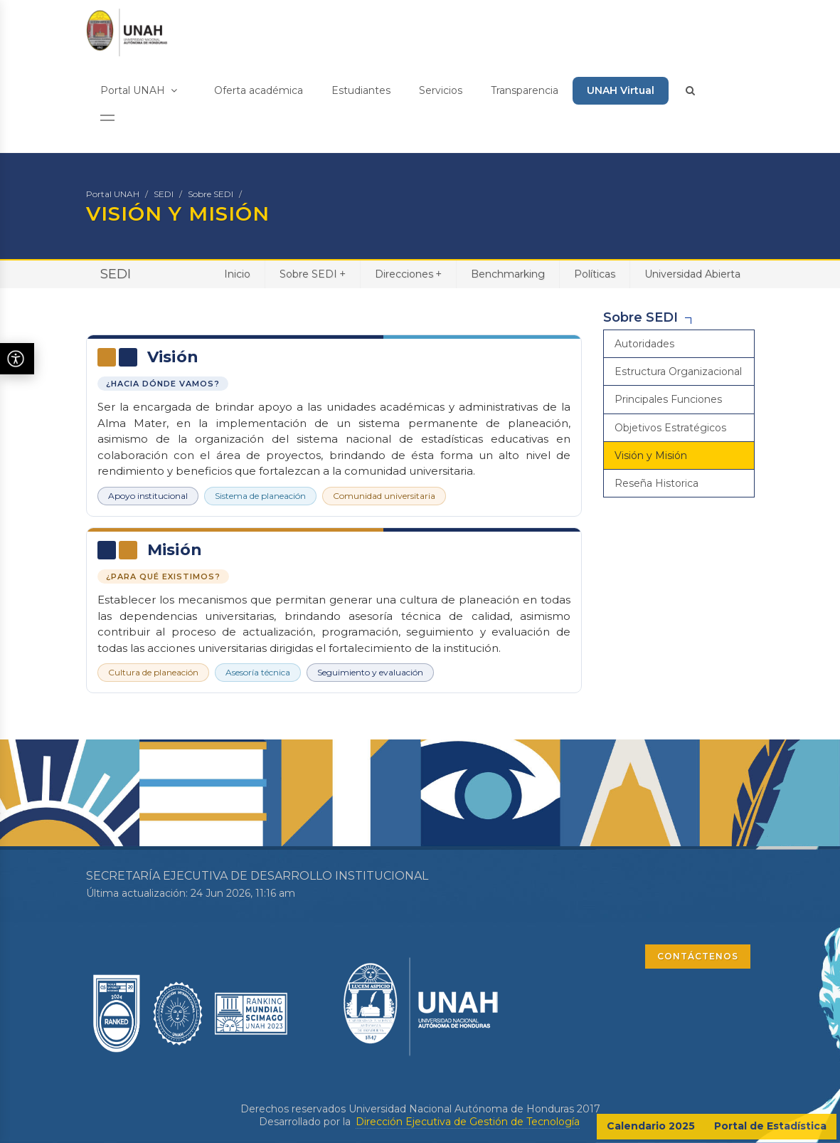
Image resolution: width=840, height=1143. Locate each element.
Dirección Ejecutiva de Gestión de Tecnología (468, 1121)
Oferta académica (258, 90)
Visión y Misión (651, 455)
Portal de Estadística (770, 1126)
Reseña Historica (656, 483)
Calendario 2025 (651, 1126)
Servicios (440, 90)
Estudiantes (360, 90)
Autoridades (644, 343)
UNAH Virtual (620, 90)
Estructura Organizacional (678, 371)
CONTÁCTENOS (697, 956)
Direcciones (408, 273)
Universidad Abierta (692, 274)
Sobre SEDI (210, 194)
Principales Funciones (668, 399)
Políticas (594, 274)
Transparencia (524, 90)
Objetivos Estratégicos (670, 427)
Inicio (237, 274)
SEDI (164, 194)
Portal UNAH (138, 90)
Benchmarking (508, 274)
